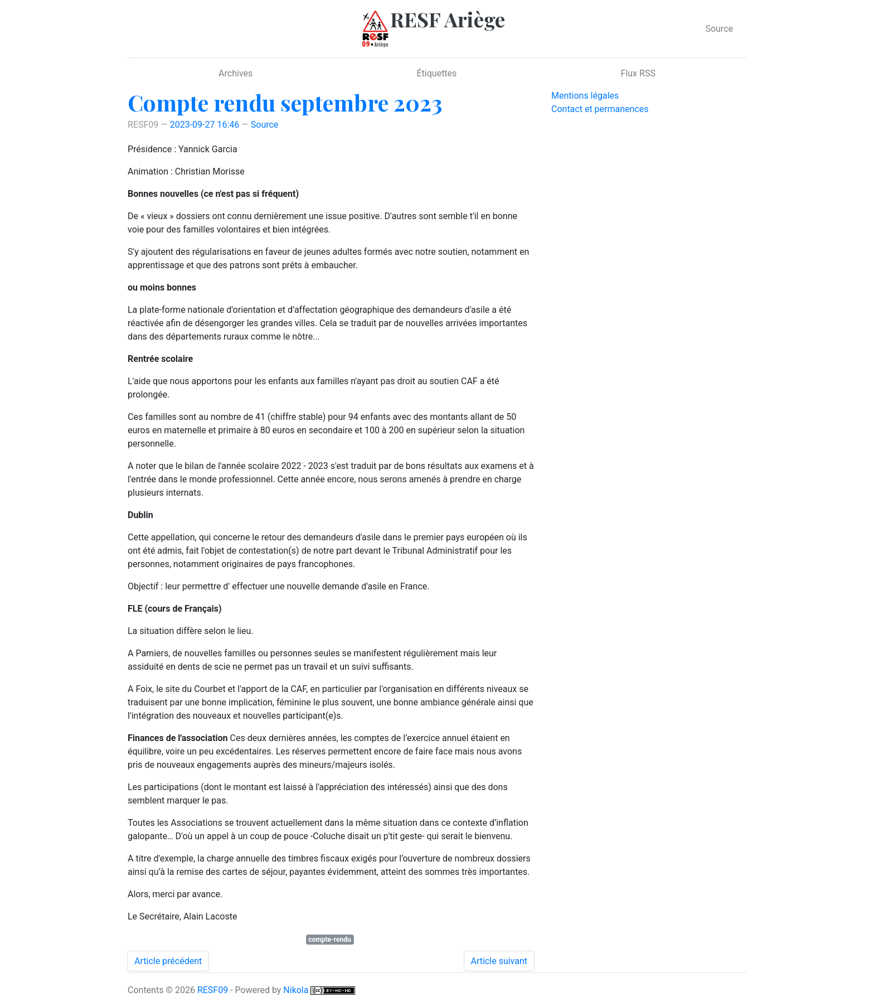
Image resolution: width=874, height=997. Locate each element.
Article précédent (168, 961)
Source (719, 28)
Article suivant (499, 961)
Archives (236, 73)
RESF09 (212, 990)
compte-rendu (329, 939)
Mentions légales (585, 95)
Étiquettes (437, 73)
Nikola (295, 990)
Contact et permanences (599, 109)
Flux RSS (638, 73)
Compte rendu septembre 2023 (285, 102)
